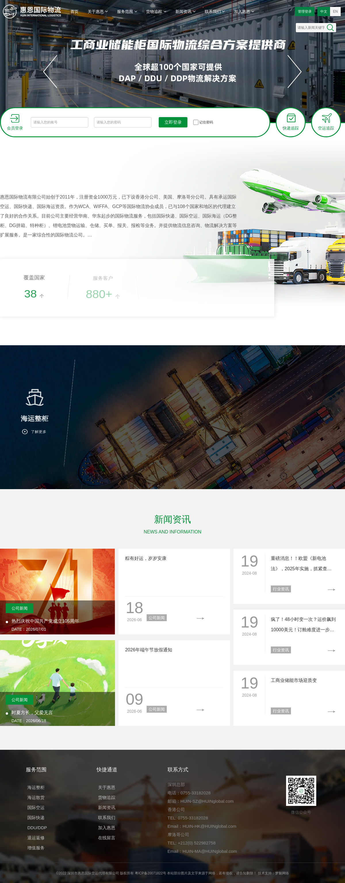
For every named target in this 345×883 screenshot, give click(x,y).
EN (335, 11)
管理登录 (305, 11)
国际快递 (36, 817)
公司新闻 (20, 608)
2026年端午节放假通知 (148, 649)
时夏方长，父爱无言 (32, 712)
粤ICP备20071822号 (150, 873)
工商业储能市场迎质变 (294, 680)
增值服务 (36, 847)
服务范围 (127, 11)
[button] (50, 71)
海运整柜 (36, 787)
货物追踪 (156, 11)
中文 (323, 11)
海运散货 (36, 797)
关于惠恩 (98, 11)
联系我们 (215, 11)
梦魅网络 (282, 873)
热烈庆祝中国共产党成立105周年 (45, 621)
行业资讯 (281, 589)
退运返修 (36, 837)
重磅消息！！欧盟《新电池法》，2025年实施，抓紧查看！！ (299, 565)
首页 (74, 11)
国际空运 (36, 807)
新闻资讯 (185, 11)
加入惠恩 (244, 11)
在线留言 (106, 837)
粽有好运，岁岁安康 (145, 558)
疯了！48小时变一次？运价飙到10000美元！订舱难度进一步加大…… (303, 626)
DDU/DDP (37, 827)
